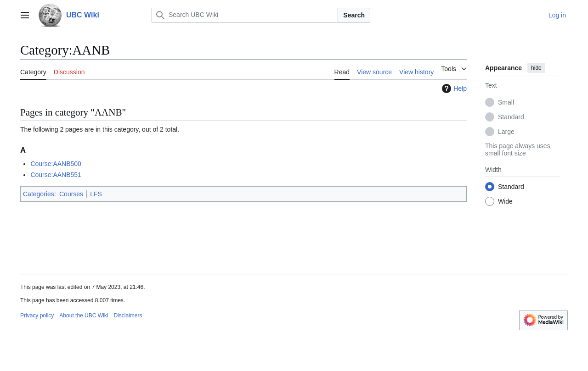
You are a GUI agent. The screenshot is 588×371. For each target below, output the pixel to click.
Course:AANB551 (55, 174)
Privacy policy (37, 315)
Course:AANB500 (55, 163)
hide (536, 68)
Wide (505, 201)
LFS (96, 194)
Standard (511, 117)
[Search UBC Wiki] (245, 15)
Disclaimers (127, 315)
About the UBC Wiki (83, 315)
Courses (71, 194)
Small (506, 102)
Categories (38, 194)
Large (506, 131)
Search (354, 15)
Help (453, 88)
